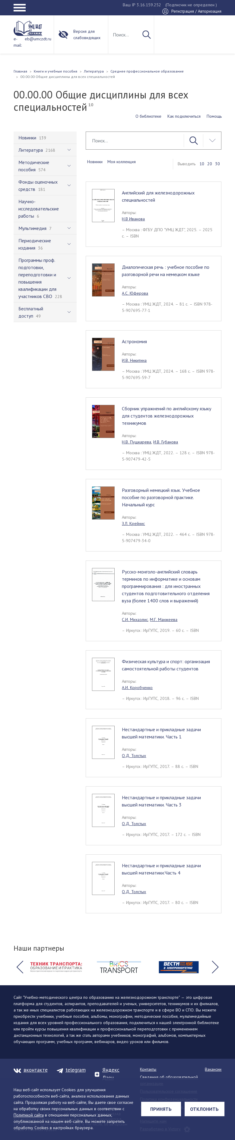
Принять (161, 1109)
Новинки (95, 161)
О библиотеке (148, 116)
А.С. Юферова (135, 293)
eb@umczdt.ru (38, 39)
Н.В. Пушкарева (136, 442)
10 (201, 163)
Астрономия (134, 341)
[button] (20, 967)
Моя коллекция (121, 161)
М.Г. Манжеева (163, 619)
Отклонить (204, 1109)
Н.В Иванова (133, 219)
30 (217, 163)
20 (209, 163)
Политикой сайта (29, 1115)
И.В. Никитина (134, 360)
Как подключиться (184, 116)
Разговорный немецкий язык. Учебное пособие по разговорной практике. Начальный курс (161, 497)
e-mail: (18, 42)
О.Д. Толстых (134, 755)
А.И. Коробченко (137, 687)
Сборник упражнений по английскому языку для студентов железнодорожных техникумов (166, 415)
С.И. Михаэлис (135, 619)
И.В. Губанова (165, 442)
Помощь (214, 116)
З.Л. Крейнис (133, 523)
